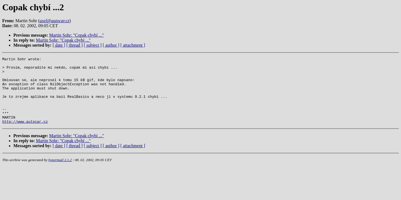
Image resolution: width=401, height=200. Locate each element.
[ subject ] (93, 45)
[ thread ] (74, 45)
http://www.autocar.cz (25, 134)
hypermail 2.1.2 (60, 173)
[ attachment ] (132, 45)
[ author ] (111, 45)
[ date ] (59, 45)
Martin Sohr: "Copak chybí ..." (76, 35)
